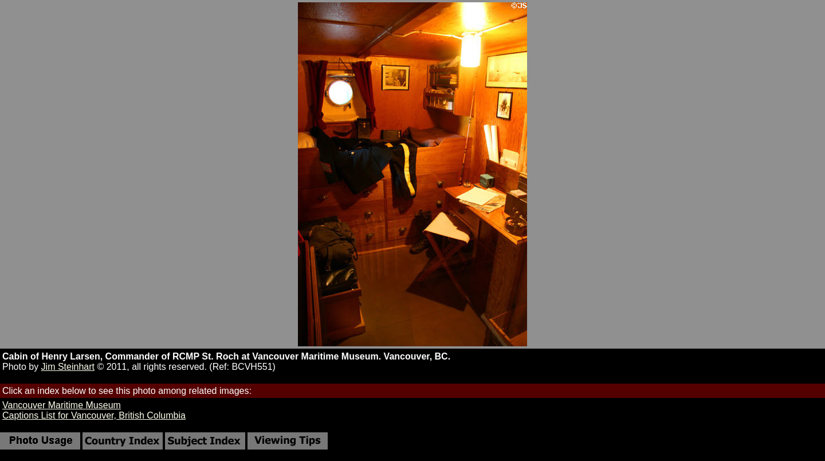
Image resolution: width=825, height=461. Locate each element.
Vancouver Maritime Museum (61, 405)
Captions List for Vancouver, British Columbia (94, 415)
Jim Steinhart (68, 367)
